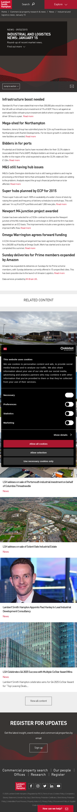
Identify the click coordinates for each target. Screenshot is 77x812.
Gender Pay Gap (23, 797)
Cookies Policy (58, 794)
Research (38, 775)
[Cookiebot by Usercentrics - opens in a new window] (60, 349)
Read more (28, 116)
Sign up (38, 747)
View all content (38, 701)
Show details (61, 434)
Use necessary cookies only (38, 461)
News (51, 12)
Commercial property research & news (28, 12)
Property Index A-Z (34, 801)
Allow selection (38, 452)
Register (58, 775)
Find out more (16, 47)
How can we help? (52, 808)
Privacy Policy (47, 801)
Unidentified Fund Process (16, 801)
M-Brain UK (31, 279)
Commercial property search (25, 770)
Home (4, 12)
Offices (19, 775)
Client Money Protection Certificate (43, 797)
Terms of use (47, 794)
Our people (62, 770)
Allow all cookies (39, 444)
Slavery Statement (9, 797)
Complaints (69, 794)
